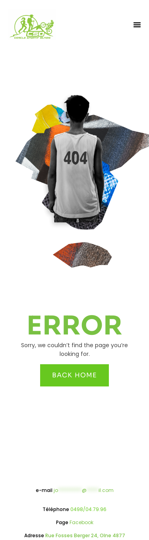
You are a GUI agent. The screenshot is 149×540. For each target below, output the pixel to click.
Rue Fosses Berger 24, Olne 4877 (85, 535)
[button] (137, 25)
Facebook (81, 522)
